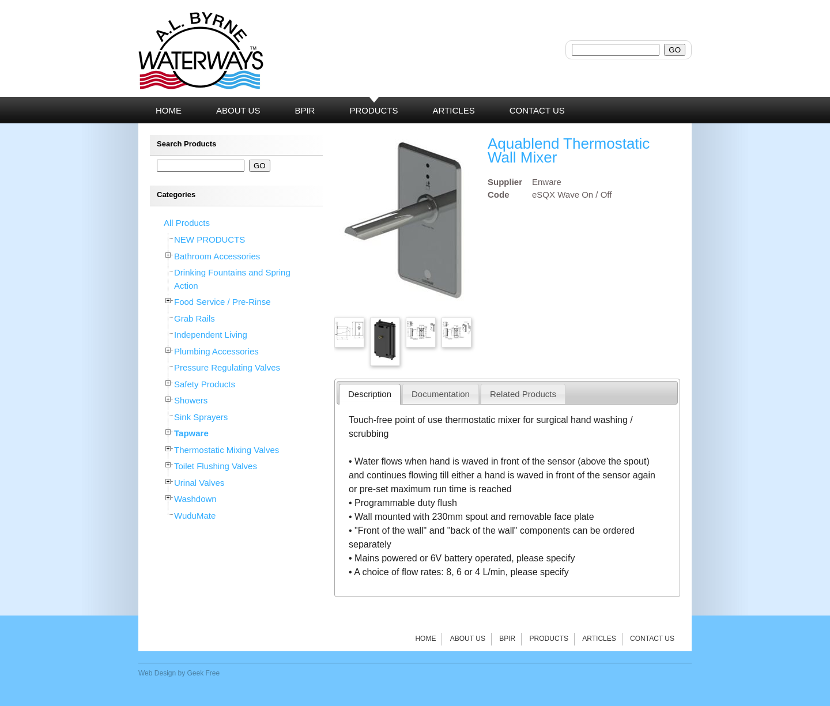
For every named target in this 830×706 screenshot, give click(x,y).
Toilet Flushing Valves (215, 466)
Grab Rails (194, 318)
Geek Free (203, 673)
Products (549, 639)
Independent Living (210, 334)
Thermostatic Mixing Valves (226, 450)
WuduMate (195, 515)
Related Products (523, 394)
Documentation (441, 394)
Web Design (157, 673)
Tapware (191, 433)
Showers (190, 400)
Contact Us (652, 639)
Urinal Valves (199, 483)
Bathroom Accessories (217, 256)
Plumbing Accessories (216, 351)
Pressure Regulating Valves (227, 367)
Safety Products (204, 384)
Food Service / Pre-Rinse (222, 302)
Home (425, 639)
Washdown (195, 499)
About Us (467, 639)
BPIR (507, 639)
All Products (187, 223)
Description (369, 394)
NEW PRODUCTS (209, 239)
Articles (599, 639)
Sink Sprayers (201, 417)
